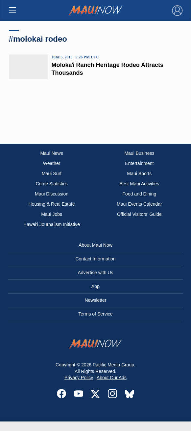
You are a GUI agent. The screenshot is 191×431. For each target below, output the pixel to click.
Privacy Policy (78, 377)
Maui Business (139, 153)
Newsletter (95, 300)
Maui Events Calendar (139, 204)
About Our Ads (112, 377)
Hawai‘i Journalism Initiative (51, 224)
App (95, 286)
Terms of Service (95, 314)
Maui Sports (139, 173)
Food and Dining (139, 193)
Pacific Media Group (113, 364)
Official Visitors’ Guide (139, 214)
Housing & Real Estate (52, 204)
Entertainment (139, 163)
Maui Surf (51, 173)
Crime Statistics (51, 183)
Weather (51, 163)
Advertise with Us (95, 272)
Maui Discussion (51, 193)
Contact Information (95, 258)
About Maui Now (95, 245)
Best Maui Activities (139, 183)
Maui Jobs (51, 214)
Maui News (51, 153)
